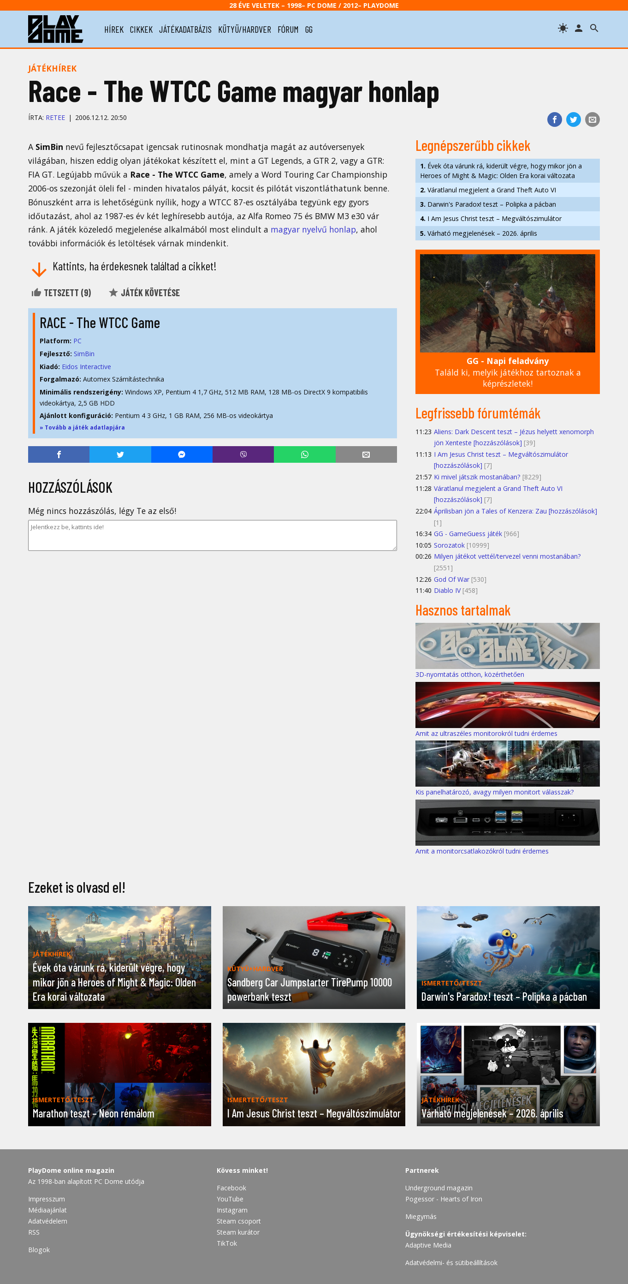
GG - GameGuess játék (468, 533)
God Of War (451, 579)
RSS (34, 1232)
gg (309, 29)
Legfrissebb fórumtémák (478, 412)
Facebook (231, 1187)
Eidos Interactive (86, 366)
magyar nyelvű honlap (313, 229)
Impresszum (46, 1198)
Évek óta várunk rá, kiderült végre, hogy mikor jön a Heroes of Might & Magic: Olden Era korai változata (501, 170)
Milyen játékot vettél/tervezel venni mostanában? (507, 556)
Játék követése (144, 292)
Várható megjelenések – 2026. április (478, 233)
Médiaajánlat (47, 1210)
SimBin (84, 353)
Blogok (39, 1249)
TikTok (227, 1243)
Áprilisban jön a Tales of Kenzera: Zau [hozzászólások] (515, 511)
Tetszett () (61, 292)
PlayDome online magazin (71, 1170)
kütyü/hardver (244, 29)
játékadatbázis (185, 29)
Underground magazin (439, 1187)
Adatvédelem (47, 1221)
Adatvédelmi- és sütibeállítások (451, 1262)
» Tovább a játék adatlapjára (82, 427)
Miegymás (421, 1216)
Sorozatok (449, 545)
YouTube (230, 1198)
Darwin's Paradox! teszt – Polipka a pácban (488, 204)
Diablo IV (447, 590)
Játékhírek (52, 68)
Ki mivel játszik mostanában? (477, 476)
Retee (55, 117)
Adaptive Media (428, 1245)
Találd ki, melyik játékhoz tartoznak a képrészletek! (508, 372)
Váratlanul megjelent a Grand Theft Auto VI (488, 189)
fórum (288, 29)
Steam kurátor (238, 1232)
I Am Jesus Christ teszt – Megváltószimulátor (491, 218)
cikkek (141, 29)
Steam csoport (239, 1221)
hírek (114, 29)
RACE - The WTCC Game (100, 322)
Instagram (232, 1210)
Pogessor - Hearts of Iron (443, 1198)
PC (77, 340)
